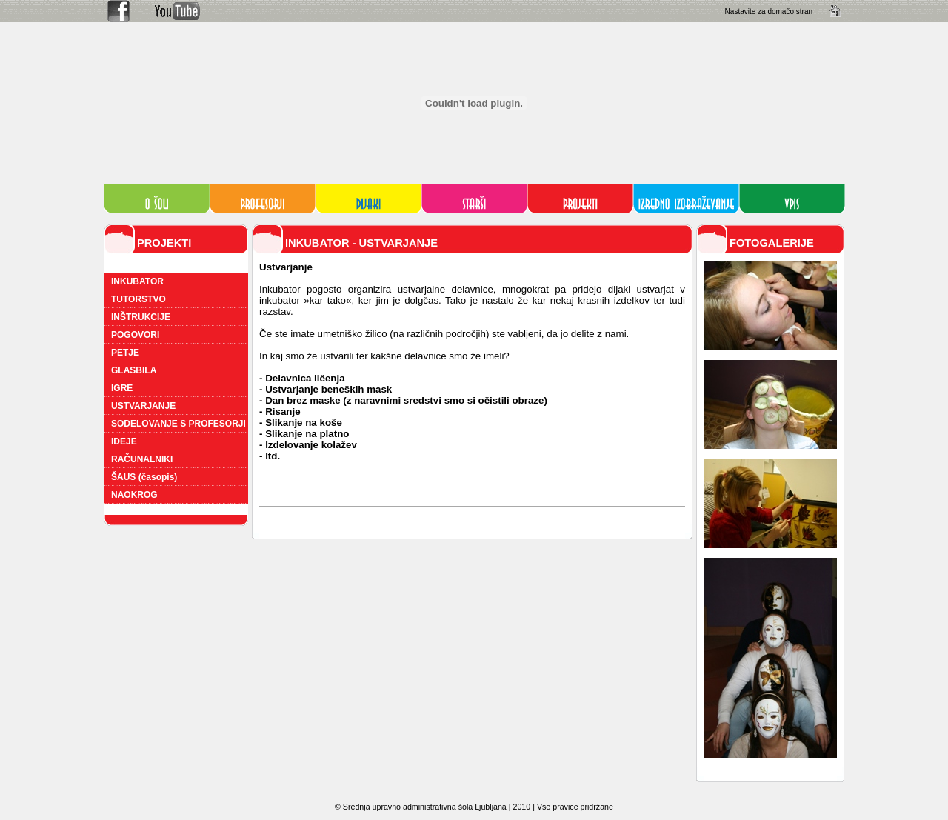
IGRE (122, 388)
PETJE (125, 352)
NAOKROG (134, 495)
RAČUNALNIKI (142, 459)
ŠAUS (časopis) (144, 477)
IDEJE (124, 441)
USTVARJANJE (143, 406)
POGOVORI (135, 335)
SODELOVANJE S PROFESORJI (178, 424)
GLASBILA (133, 370)
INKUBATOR (137, 281)
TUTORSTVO (138, 299)
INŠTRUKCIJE (140, 317)
